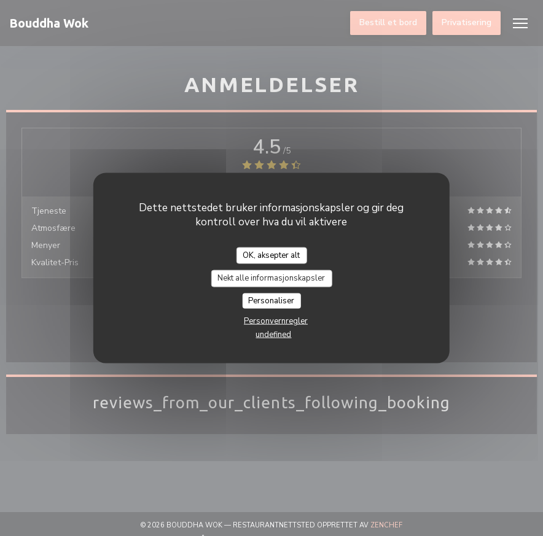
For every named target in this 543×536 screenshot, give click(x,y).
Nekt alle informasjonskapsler (271, 278)
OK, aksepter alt (271, 254)
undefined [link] (273, 334)
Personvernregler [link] (276, 321)
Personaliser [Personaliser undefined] (271, 300)
